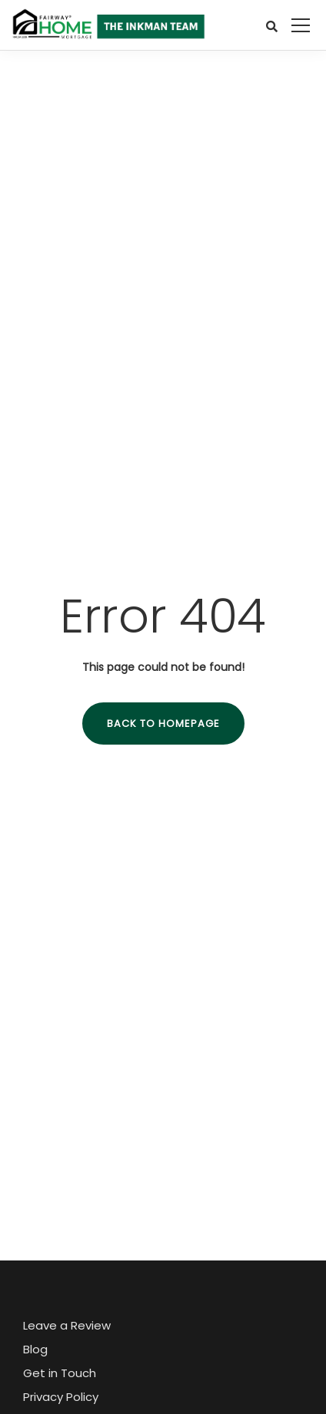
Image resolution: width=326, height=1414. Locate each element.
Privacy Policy (60, 1397)
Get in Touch (59, 1373)
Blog (35, 1349)
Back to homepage (163, 723)
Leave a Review (67, 1325)
